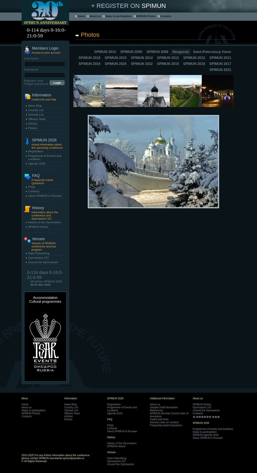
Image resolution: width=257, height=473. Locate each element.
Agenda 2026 (36, 163)
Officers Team (37, 119)
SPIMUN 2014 (142, 58)
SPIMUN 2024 (89, 64)
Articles (33, 123)
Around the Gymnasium (43, 262)
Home (81, 16)
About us (95, 16)
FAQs (31, 186)
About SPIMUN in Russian (45, 195)
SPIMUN (153, 5)
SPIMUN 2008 (157, 52)
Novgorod (181, 52)
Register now (33, 80)
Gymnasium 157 (38, 257)
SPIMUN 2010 (105, 52)
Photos (32, 128)
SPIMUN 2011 (220, 58)
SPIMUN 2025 (115, 64)
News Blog (35, 105)
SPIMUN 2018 (194, 64)
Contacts (165, 16)
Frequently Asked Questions (166, 425)
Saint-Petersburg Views (212, 52)
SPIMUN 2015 (115, 58)
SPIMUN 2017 (220, 64)
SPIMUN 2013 (168, 58)
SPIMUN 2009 (131, 52)
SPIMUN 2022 (142, 64)
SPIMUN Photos (146, 16)
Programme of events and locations (213, 428)
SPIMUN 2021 (220, 70)
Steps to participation (118, 16)
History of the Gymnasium (44, 222)
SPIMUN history (38, 226)
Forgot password (36, 83)
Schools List (36, 114)
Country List (35, 110)
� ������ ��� (206, 416)
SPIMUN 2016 (89, 58)
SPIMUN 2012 (194, 58)
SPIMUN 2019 (168, 64)
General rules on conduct (164, 422)
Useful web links (159, 419)
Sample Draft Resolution (164, 407)
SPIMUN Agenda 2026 (206, 434)
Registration (35, 151)
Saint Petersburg (38, 253)
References (156, 410)
